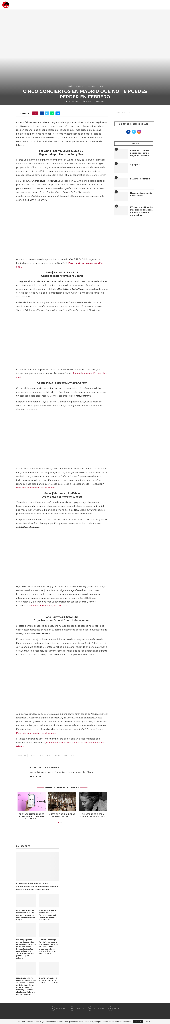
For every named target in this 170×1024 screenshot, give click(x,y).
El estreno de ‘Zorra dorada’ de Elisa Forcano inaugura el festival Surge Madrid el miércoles (48, 915)
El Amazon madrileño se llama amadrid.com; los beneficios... (31, 816)
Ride (72, 756)
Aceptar (138, 1022)
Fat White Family (36, 756)
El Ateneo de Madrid (140, 179)
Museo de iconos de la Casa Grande (141, 194)
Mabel (49, 756)
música (57, 756)
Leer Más (148, 1021)
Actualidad (71, 86)
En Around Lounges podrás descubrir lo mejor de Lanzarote (140, 153)
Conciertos (92, 86)
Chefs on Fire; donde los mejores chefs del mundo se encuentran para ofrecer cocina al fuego (25, 915)
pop (65, 756)
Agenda (81, 86)
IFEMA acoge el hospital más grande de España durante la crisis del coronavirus (141, 211)
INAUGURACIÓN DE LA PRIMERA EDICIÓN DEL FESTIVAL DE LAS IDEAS (48, 980)
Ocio (101, 86)
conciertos (22, 756)
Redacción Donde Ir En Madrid (78, 101)
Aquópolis (135, 164)
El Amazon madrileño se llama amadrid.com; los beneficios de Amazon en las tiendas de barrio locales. (37, 886)
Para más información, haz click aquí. (36, 487)
